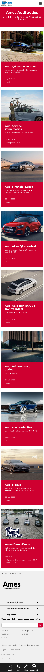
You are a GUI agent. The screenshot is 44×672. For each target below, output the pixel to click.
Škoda (7, 563)
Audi (8, 82)
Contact (5, 637)
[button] (40, 625)
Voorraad (5, 630)
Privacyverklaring (7, 654)
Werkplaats (10, 143)
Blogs (25, 634)
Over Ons (5, 634)
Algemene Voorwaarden (10, 650)
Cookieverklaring (7, 659)
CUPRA (15, 563)
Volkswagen (21, 560)
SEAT (35, 560)
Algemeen (10, 560)
